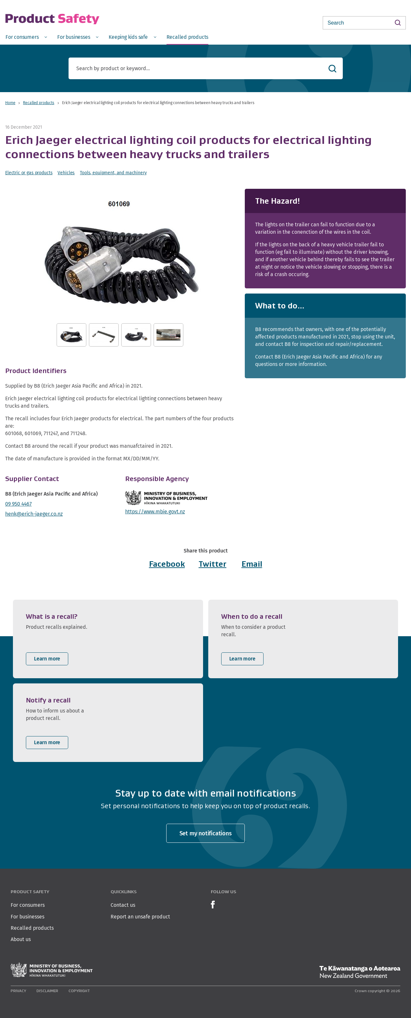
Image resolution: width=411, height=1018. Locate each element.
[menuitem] (26, 37)
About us (21, 939)
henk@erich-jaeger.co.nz (34, 514)
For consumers (28, 905)
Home (10, 102)
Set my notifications (205, 833)
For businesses (27, 916)
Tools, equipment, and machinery (113, 172)
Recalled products (38, 102)
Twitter (212, 564)
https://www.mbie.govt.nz (155, 511)
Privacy (18, 991)
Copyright (79, 991)
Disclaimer (47, 991)
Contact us (123, 905)
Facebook (167, 564)
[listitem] (108, 639)
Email (252, 564)
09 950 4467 (18, 504)
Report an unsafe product (140, 916)
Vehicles (66, 172)
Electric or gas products (28, 172)
